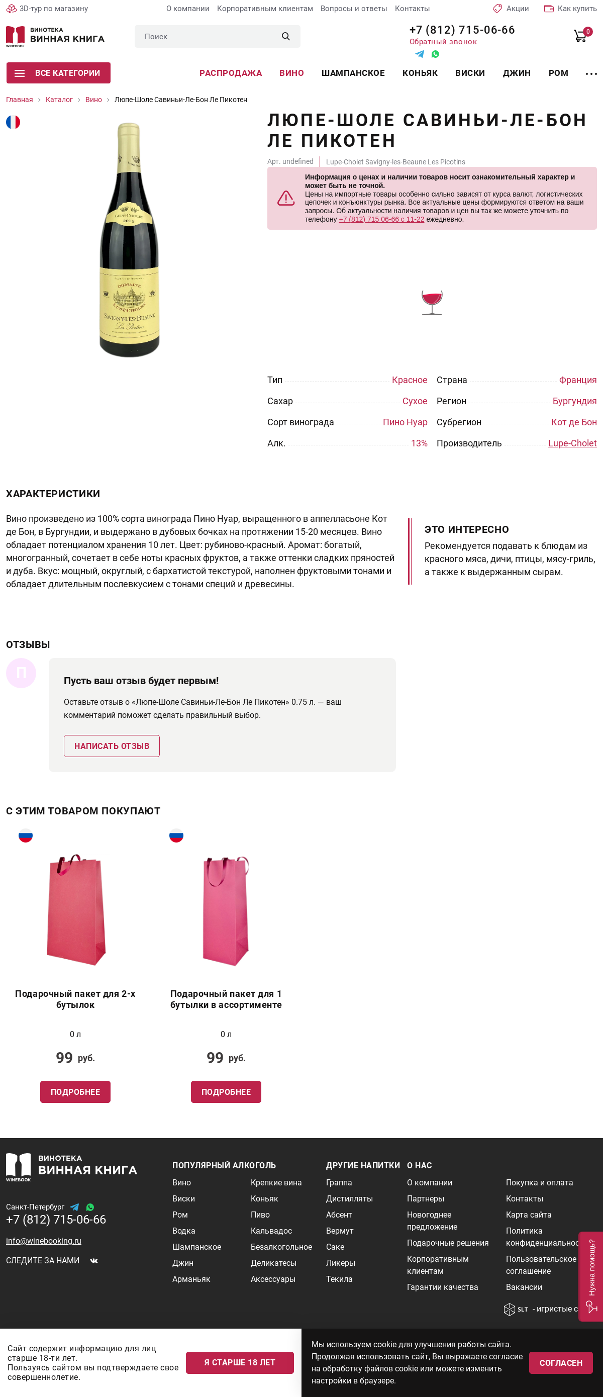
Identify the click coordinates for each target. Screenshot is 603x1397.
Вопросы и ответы (354, 8)
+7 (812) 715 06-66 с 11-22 (381, 219)
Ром (559, 73)
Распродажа (230, 73)
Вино (291, 73)
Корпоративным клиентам (265, 8)
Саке (335, 1247)
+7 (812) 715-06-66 (459, 30)
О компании (188, 8)
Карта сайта (529, 1215)
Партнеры (425, 1198)
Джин (517, 73)
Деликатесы (273, 1263)
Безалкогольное (281, 1247)
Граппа (339, 1182)
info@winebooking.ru (43, 1241)
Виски (470, 73)
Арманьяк (191, 1279)
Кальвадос (271, 1231)
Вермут (340, 1231)
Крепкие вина (276, 1182)
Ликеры (340, 1263)
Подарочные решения (448, 1243)
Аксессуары (273, 1279)
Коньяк (420, 73)
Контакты (412, 8)
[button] (590, 1277)
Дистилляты (349, 1198)
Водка (183, 1231)
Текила (339, 1279)
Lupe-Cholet (572, 443)
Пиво (260, 1215)
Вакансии (524, 1287)
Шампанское (353, 73)
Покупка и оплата (539, 1182)
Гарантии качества (442, 1287)
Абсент (339, 1215)
